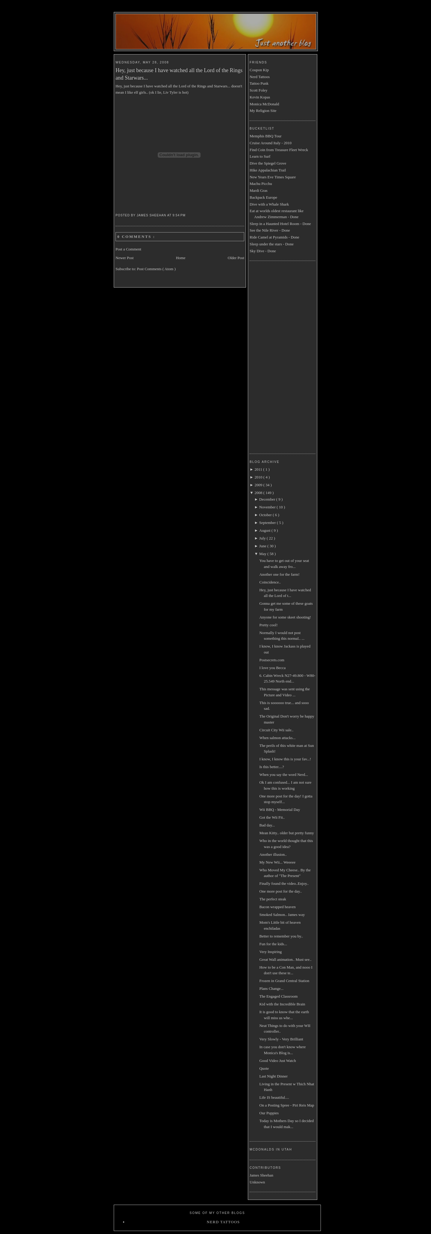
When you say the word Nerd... (283, 774)
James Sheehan (261, 1175)
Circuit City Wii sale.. (276, 730)
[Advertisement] (274, 356)
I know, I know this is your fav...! (285, 759)
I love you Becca (272, 667)
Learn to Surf (260, 156)
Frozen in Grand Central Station (284, 980)
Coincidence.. (269, 582)
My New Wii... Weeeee (277, 862)
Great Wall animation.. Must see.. (285, 959)
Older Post (236, 258)
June (263, 546)
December (267, 499)
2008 (258, 492)
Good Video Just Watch (277, 1060)
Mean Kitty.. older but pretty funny (286, 833)
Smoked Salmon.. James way (282, 914)
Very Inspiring (270, 951)
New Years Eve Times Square (273, 177)
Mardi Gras (259, 190)
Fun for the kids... (273, 944)
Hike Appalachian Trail (268, 170)
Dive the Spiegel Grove (268, 163)
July (263, 538)
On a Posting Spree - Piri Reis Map (286, 1105)
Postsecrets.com (271, 660)
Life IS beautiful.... (274, 1097)
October (266, 515)
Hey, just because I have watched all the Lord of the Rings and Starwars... (179, 74)
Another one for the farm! (279, 574)
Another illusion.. (272, 854)
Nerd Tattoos (260, 77)
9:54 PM (180, 215)
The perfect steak (272, 899)
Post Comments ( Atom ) (156, 269)
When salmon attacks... (277, 737)
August (265, 530)
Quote (264, 1068)
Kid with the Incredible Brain (282, 1004)
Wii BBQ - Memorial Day (279, 809)
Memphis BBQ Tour (265, 136)
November (268, 507)
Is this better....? (271, 767)
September (268, 522)
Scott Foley (259, 90)
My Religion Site (263, 110)
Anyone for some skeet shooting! (285, 617)
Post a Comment (128, 249)
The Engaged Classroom (278, 996)
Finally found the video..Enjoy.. (284, 883)
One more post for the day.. (280, 891)
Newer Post (124, 258)
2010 (258, 477)
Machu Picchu (261, 183)
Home (181, 258)
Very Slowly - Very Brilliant (281, 1039)
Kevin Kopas (260, 97)
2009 (258, 485)
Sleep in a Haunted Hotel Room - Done (280, 223)
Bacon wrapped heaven (277, 907)
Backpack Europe (263, 197)
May (263, 553)
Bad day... (267, 825)
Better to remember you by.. (281, 936)
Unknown (257, 1182)
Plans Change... (271, 988)
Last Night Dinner (273, 1076)
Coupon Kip (259, 70)
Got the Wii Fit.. (272, 817)
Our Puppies (269, 1113)
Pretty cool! (268, 625)
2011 (258, 469)
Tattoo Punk (259, 83)
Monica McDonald (264, 104)
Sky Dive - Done (263, 251)
